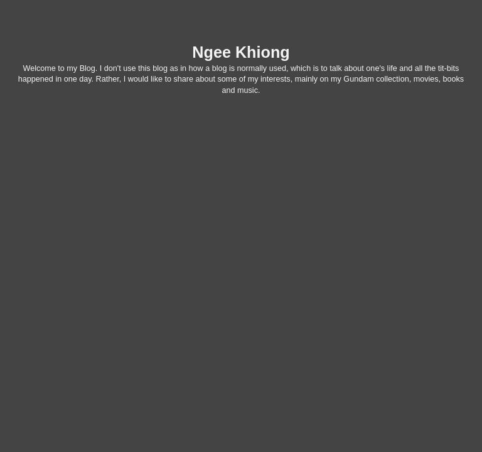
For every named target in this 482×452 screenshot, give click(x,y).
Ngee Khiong (240, 52)
